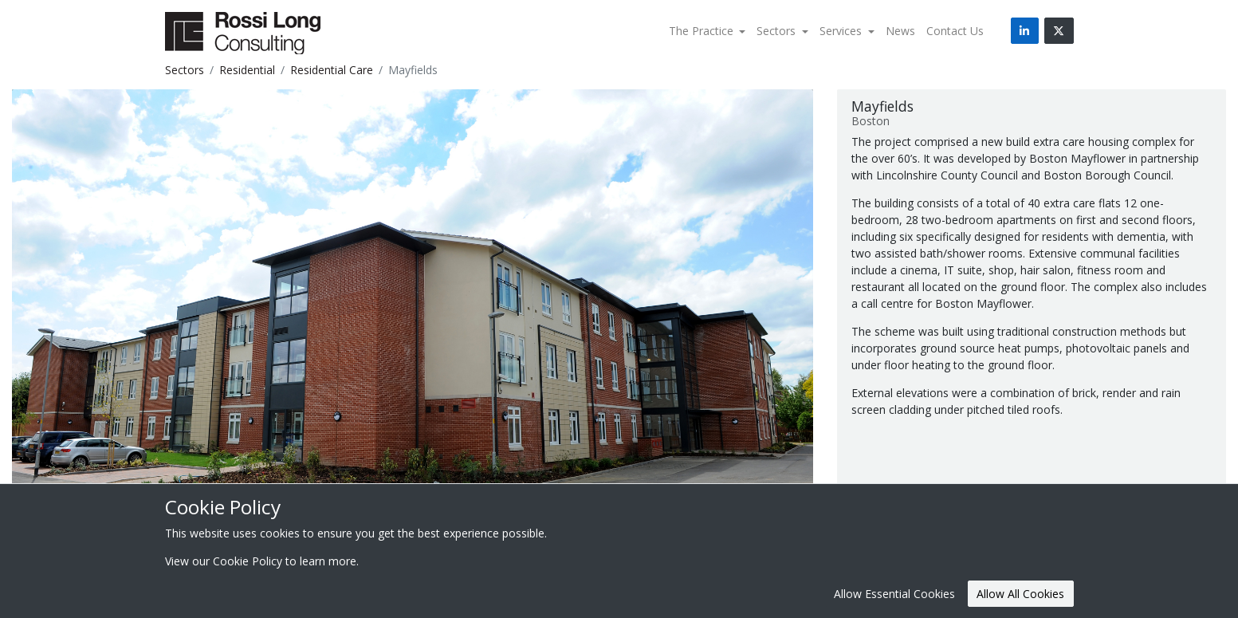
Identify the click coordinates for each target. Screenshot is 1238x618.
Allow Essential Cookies (894, 593)
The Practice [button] (703, 30)
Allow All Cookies (1020, 593)
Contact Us (955, 30)
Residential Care (331, 69)
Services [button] (842, 30)
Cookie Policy (247, 561)
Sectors (184, 69)
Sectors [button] (778, 30)
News (900, 30)
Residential (247, 69)
